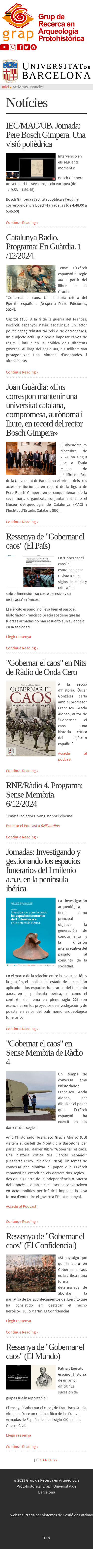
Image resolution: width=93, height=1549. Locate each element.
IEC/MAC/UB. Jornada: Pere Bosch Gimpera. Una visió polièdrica (45, 135)
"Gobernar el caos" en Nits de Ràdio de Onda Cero (46, 667)
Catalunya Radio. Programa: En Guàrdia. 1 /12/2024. (43, 247)
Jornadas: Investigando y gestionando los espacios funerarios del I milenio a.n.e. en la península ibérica (43, 870)
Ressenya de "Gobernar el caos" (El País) (45, 541)
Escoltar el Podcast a (33, 825)
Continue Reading (21, 222)
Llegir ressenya (18, 636)
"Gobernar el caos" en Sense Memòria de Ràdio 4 (44, 1053)
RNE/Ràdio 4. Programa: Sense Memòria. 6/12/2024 (44, 795)
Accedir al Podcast (21, 1206)
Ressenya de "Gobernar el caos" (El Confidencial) (45, 1240)
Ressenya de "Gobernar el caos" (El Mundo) (45, 1351)
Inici (5, 86)
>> (56, 1459)
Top (46, 1537)
